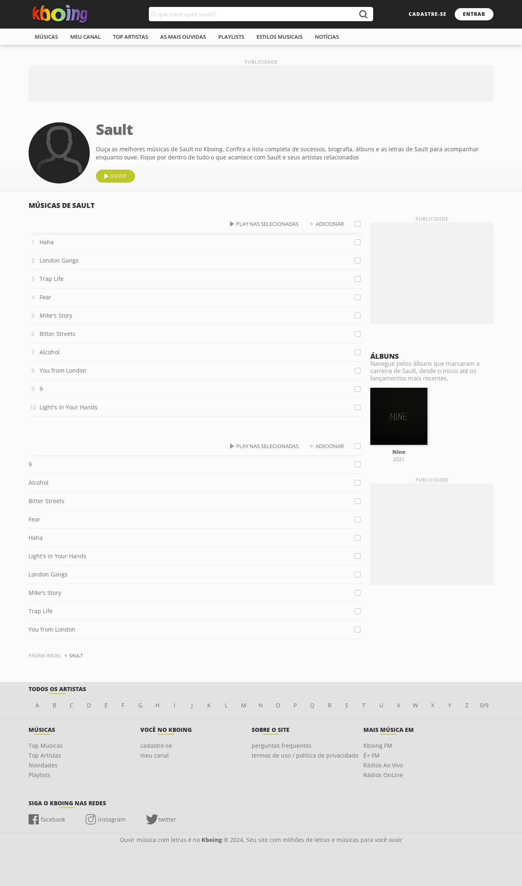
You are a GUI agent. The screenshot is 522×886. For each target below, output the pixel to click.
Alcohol (50, 352)
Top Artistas (45, 755)
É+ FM (371, 755)
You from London (63, 370)
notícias (327, 36)
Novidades (43, 765)
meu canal (85, 36)
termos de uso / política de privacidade (305, 755)
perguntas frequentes (282, 745)
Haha (47, 242)
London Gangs (59, 260)
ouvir (118, 175)
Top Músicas (46, 745)
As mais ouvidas (183, 36)
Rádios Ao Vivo (383, 765)
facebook (53, 819)
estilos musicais (280, 36)
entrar (474, 14)
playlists (231, 36)
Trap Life (52, 279)
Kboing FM (377, 745)
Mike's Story (56, 315)
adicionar (330, 224)
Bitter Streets (57, 334)
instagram (112, 819)
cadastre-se (428, 14)
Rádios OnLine (383, 775)
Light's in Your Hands (68, 407)
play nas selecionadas (267, 224)
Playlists (40, 775)
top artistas (130, 36)
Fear (45, 297)
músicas (46, 36)
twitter (167, 819)
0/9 (484, 705)
